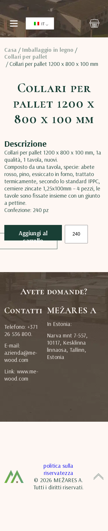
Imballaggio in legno (47, 49)
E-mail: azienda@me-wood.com (20, 352)
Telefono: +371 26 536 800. (21, 330)
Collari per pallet (25, 56)
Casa (10, 49)
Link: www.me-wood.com (21, 375)
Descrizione (16, 135)
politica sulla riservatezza (58, 469)
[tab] (16, 134)
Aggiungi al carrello (33, 234)
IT (39, 23)
